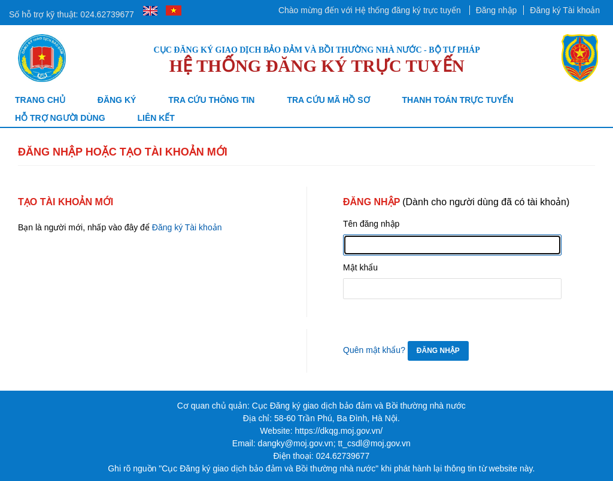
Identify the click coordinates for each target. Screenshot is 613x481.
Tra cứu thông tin (211, 100)
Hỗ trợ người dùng (60, 118)
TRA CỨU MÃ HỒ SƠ (328, 100)
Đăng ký (117, 100)
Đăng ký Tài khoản (565, 10)
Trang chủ (40, 100)
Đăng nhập (496, 10)
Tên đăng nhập (371, 224)
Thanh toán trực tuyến (458, 100)
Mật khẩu (360, 267)
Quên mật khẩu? (374, 350)
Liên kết (155, 118)
